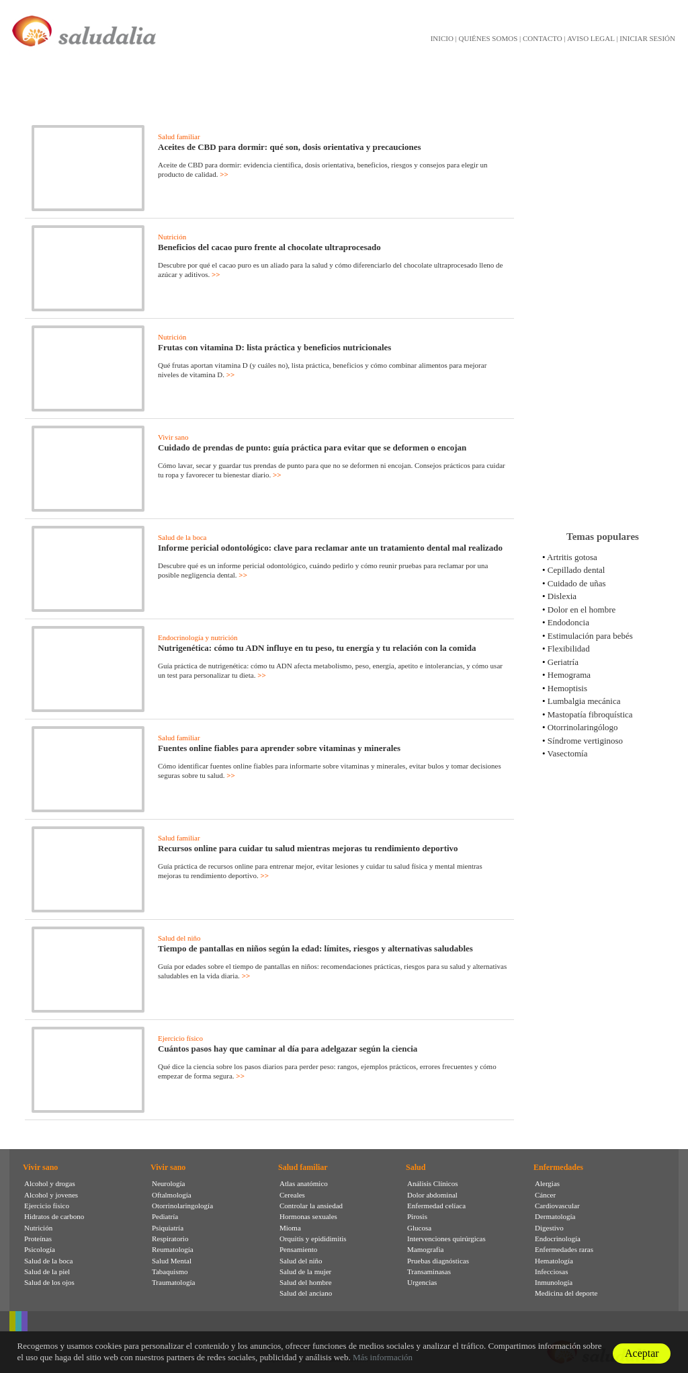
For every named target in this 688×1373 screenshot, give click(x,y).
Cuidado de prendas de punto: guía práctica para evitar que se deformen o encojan (312, 447)
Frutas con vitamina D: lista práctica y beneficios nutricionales (274, 347)
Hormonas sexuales (308, 1216)
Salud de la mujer (305, 1271)
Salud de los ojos (49, 1282)
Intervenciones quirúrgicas (446, 1238)
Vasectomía (568, 753)
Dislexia (562, 596)
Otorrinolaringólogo (583, 727)
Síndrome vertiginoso (585, 741)
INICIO (442, 38)
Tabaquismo (170, 1271)
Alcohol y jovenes (51, 1195)
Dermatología (555, 1216)
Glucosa (419, 1228)
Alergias (547, 1183)
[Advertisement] (602, 308)
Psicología (39, 1249)
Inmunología (553, 1282)
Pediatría (165, 1216)
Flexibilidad (569, 648)
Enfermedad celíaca (436, 1206)
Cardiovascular (557, 1206)
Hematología (554, 1261)
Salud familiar (179, 136)
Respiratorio (170, 1238)
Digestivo (549, 1228)
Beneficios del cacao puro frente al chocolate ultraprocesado (269, 247)
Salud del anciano (306, 1293)
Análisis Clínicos (432, 1183)
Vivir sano (173, 437)
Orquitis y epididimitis (313, 1238)
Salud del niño (179, 938)
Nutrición (172, 237)
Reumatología (173, 1249)
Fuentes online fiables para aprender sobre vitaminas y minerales (279, 748)
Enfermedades (558, 1167)
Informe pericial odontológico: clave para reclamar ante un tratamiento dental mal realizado (330, 548)
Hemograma (569, 675)
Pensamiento (298, 1249)
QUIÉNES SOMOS (488, 38)
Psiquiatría (167, 1228)
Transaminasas (429, 1271)
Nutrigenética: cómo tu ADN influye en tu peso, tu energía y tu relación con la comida (317, 648)
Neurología (168, 1183)
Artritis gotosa (572, 557)
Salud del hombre (306, 1282)
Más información (383, 1357)
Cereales (292, 1195)
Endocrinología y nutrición (198, 637)
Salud (415, 1167)
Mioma (290, 1228)
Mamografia (425, 1249)
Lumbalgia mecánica (584, 701)
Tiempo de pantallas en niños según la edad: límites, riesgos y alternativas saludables (315, 948)
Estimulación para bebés (590, 636)
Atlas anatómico (304, 1183)
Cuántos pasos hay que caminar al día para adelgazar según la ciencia (287, 1049)
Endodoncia (568, 622)
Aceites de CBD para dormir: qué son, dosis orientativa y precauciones (289, 147)
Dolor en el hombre (581, 609)
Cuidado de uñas (577, 583)
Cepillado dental (576, 570)
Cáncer (545, 1195)
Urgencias (422, 1282)
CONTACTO (542, 38)
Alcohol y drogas (49, 1183)
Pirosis (417, 1216)
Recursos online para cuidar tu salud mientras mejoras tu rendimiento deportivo (308, 848)
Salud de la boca (182, 537)
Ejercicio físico (180, 1038)
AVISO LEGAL (591, 38)
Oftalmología (171, 1195)
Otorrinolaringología (182, 1206)
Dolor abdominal (432, 1195)
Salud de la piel (47, 1271)
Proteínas (38, 1238)
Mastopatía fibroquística (590, 714)
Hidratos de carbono (54, 1216)
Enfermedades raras (564, 1249)
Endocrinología (557, 1238)
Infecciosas (551, 1271)
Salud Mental (171, 1261)
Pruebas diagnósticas (438, 1261)
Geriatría (563, 662)
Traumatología (173, 1282)
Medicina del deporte (566, 1293)
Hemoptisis (567, 688)
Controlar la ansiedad (311, 1206)
